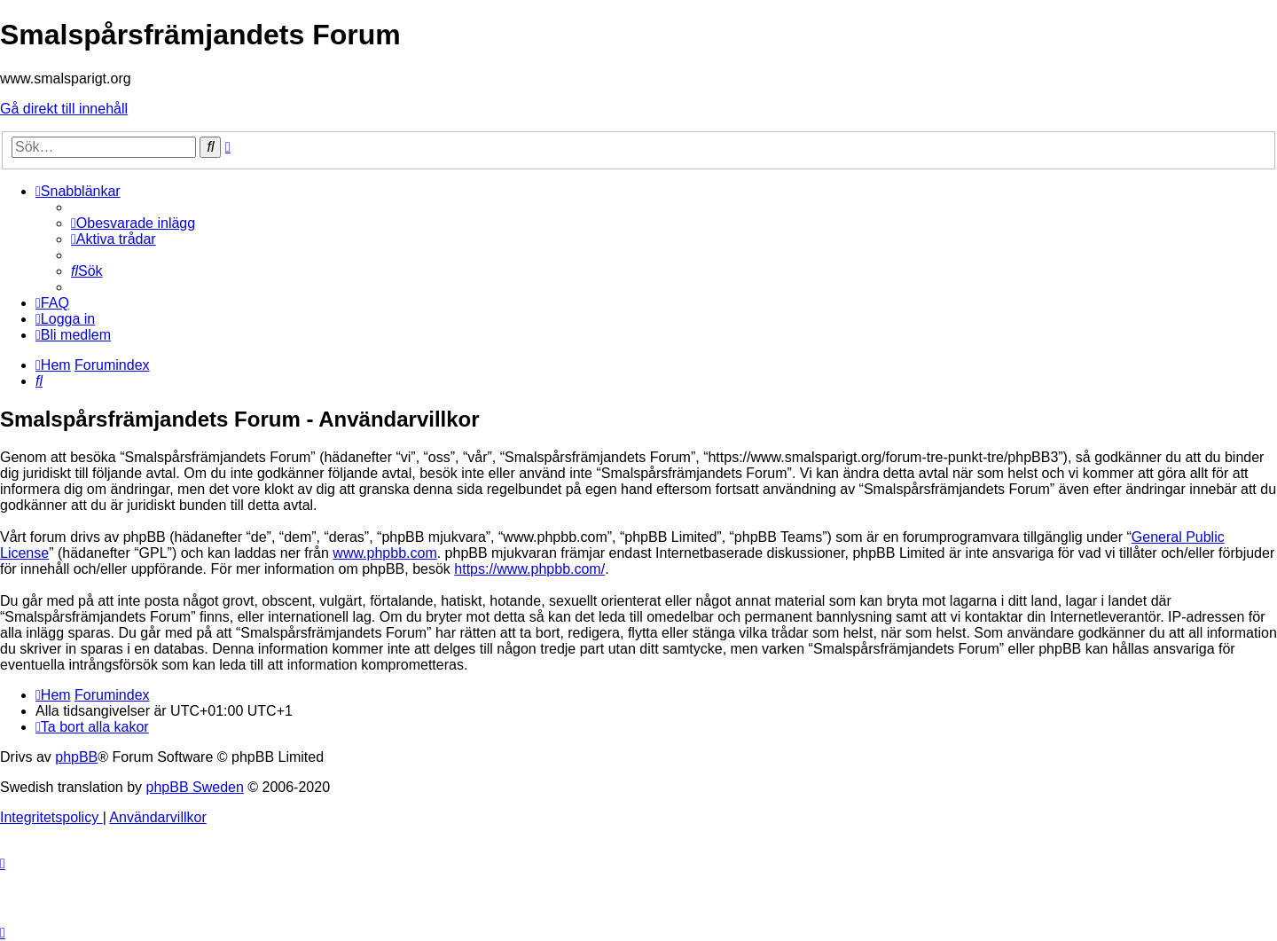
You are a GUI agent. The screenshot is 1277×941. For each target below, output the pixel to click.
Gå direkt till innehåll (64, 108)
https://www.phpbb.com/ (529, 568)
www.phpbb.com (384, 553)
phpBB (76, 757)
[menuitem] (133, 223)
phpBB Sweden (195, 787)
